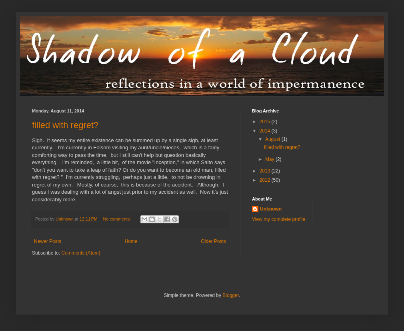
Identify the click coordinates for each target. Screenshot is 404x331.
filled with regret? (65, 125)
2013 (266, 171)
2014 (266, 131)
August (273, 139)
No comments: (117, 219)
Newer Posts (47, 241)
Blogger (230, 295)
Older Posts (213, 241)
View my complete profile (278, 219)
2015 (266, 121)
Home (131, 241)
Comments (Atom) (80, 253)
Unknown (271, 209)
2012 (266, 180)
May (270, 159)
